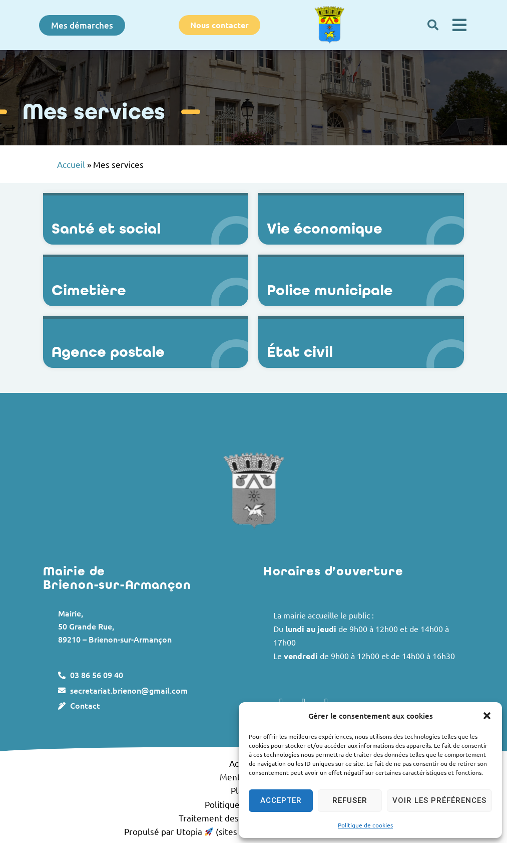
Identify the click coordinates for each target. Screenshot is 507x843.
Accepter (281, 800)
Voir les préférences (439, 800)
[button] (487, 716)
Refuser (349, 800)
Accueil (71, 164)
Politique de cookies (365, 825)
